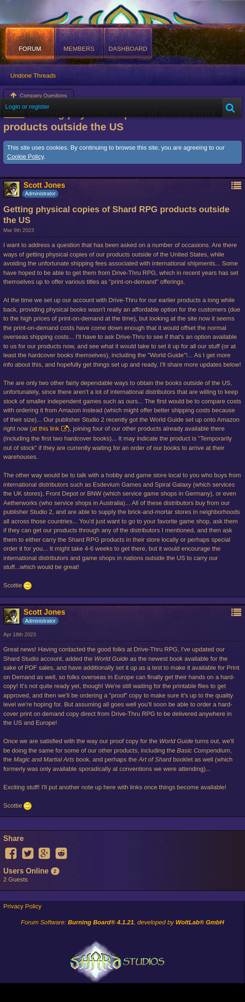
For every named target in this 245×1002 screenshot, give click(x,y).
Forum (30, 48)
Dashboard (127, 48)
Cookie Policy (25, 156)
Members (79, 48)
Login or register (27, 106)
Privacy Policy (22, 906)
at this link (45, 428)
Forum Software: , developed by (122, 922)
